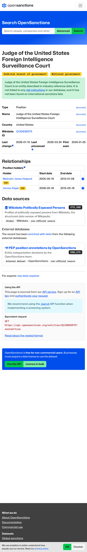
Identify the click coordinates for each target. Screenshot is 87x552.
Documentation (12, 522)
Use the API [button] (14, 364)
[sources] (81, 107)
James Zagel (11, 188)
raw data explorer (28, 275)
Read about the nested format (24, 335)
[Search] (28, 31)
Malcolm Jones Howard (17, 178)
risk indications (35, 90)
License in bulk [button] (35, 364)
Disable (78, 546)
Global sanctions (12, 538)
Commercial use (12, 527)
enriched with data (40, 234)
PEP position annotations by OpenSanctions (43, 248)
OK (67, 546)
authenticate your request (31, 295)
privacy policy (41, 548)
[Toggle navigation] (80, 5)
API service (49, 291)
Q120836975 (24, 131)
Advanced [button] (63, 31)
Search (78, 31)
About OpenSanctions (16, 517)
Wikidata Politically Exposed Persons (43, 207)
